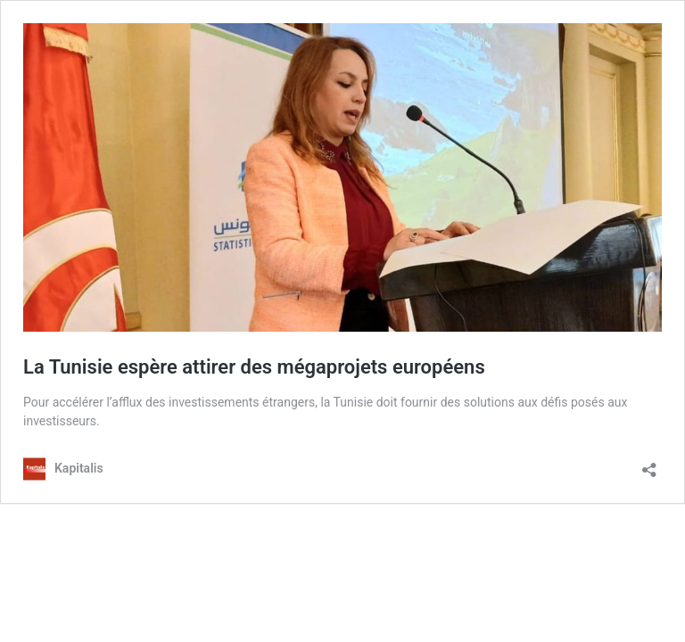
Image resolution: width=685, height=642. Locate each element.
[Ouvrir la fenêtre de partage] (649, 464)
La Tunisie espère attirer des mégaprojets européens (254, 367)
